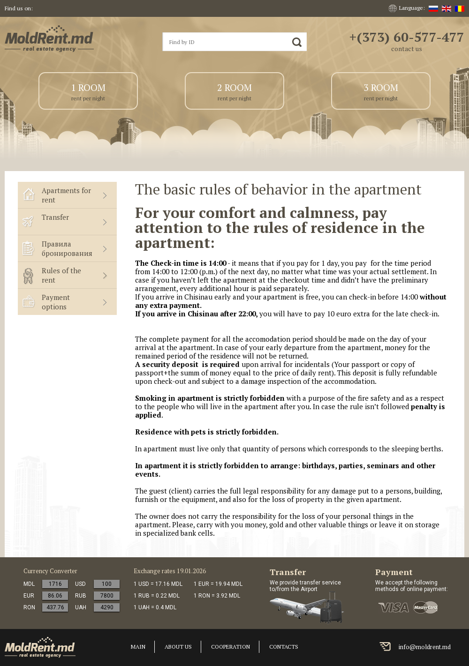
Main (138, 646)
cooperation (230, 646)
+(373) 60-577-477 (406, 36)
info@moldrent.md (425, 647)
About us (178, 646)
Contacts (283, 646)
